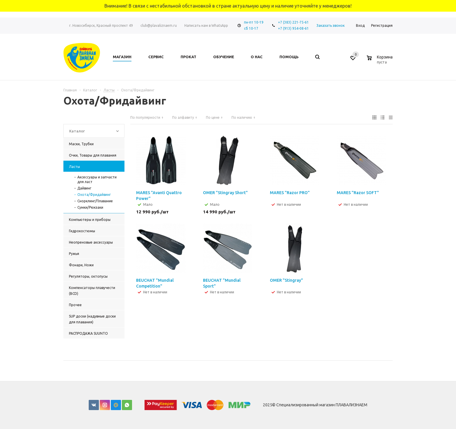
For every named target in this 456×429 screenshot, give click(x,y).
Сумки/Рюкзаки (90, 207)
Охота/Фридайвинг (94, 194)
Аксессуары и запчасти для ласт (97, 179)
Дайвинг (84, 188)
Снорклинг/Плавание (95, 201)
